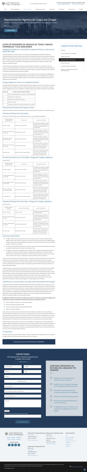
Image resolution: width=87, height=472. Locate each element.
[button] (84, 469)
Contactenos (68, 444)
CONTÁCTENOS (11, 30)
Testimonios (68, 442)
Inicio (67, 435)
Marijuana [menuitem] (63, 50)
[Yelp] (15, 445)
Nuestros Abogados (70, 437)
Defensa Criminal (69, 439)
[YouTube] (9, 445)
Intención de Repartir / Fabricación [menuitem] (68, 66)
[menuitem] (5, 9)
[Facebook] (12, 445)
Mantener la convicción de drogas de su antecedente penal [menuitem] (69, 70)
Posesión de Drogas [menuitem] (65, 63)
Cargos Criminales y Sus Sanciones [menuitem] (68, 59)
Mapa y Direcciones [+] (33, 440)
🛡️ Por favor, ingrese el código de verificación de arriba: (16, 413)
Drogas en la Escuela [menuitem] (65, 56)
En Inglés (67, 446)
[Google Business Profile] (18, 445)
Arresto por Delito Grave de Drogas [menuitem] (68, 53)
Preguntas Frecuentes (70, 441)
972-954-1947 (78, 4)
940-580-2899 (64, 4)
